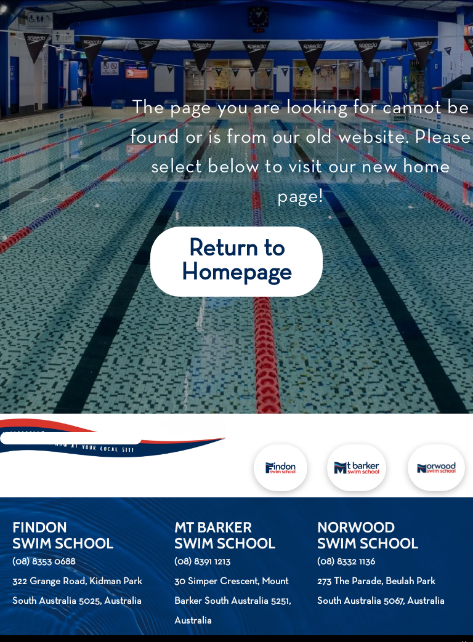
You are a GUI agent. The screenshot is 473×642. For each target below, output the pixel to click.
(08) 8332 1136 (346, 562)
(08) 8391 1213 (202, 562)
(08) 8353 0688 (43, 562)
